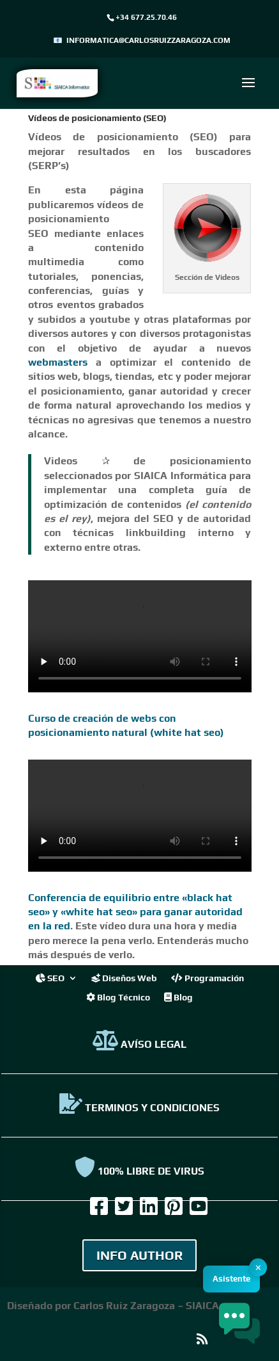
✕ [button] (258, 1268)
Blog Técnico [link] (118, 997)
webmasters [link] (57, 362)
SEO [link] (50, 977)
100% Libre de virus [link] (139, 1171)
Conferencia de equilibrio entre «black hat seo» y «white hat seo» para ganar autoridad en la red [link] (135, 912)
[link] (57, 82)
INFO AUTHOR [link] (139, 1255)
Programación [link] (207, 977)
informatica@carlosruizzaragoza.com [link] (148, 40)
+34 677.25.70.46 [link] (146, 17)
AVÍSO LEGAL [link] (139, 1044)
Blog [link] (178, 997)
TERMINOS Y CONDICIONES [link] (139, 1108)
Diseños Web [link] (124, 977)
